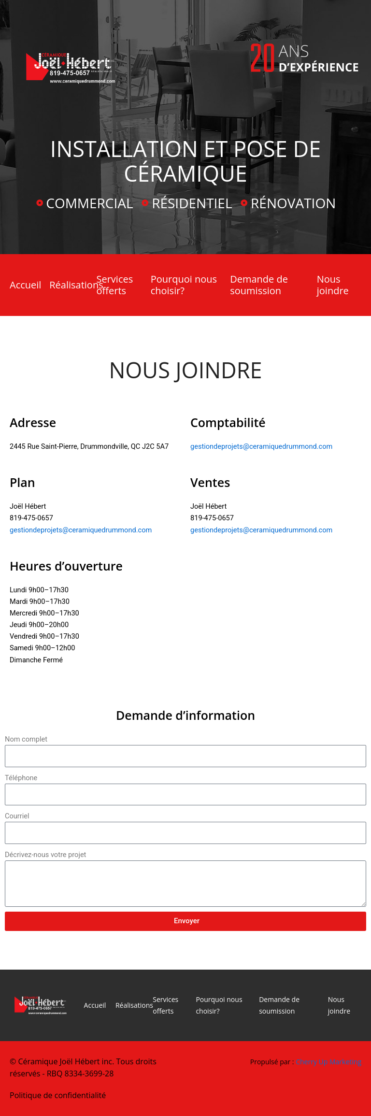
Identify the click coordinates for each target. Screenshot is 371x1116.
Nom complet (26, 739)
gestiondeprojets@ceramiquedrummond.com (261, 446)
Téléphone (21, 777)
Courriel (17, 816)
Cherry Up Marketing (328, 1061)
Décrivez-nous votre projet (45, 854)
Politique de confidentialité (58, 1095)
